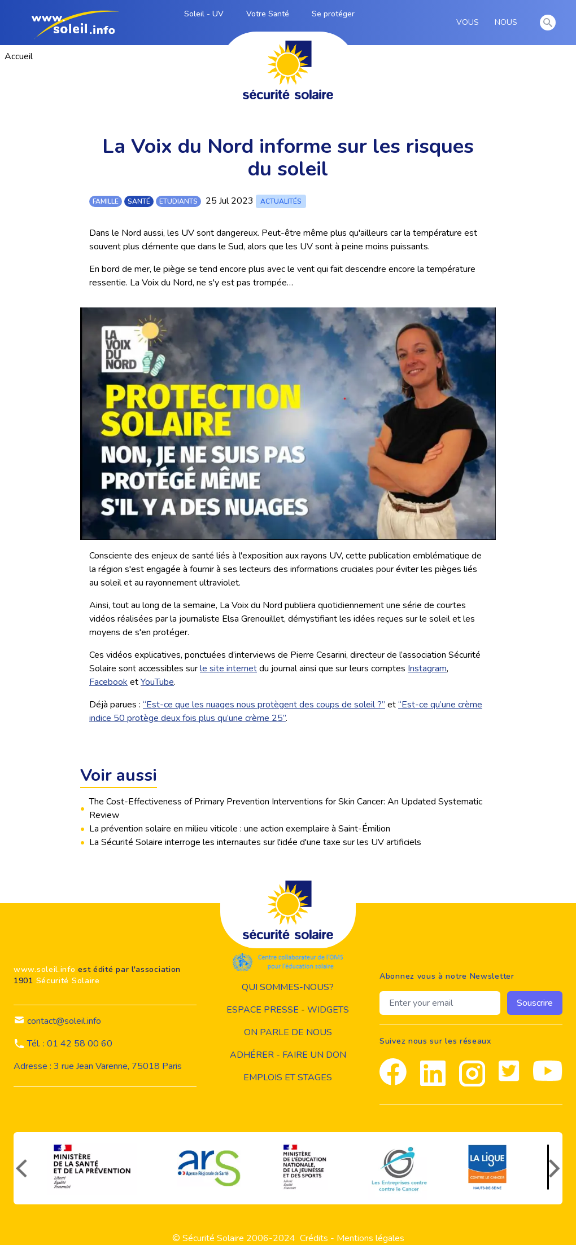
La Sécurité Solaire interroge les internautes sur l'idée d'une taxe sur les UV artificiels (255, 842)
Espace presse (262, 1010)
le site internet (228, 668)
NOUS (508, 22)
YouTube (157, 682)
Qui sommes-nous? (288, 987)
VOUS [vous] (469, 22)
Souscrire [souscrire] (535, 1003)
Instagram (427, 668)
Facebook (108, 682)
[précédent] (20, 1168)
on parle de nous (288, 1032)
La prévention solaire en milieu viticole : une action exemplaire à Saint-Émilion (239, 828)
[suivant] (555, 1168)
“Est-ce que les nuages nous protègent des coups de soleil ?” (264, 704)
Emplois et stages (287, 1077)
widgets (328, 1010)
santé (139, 201)
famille (106, 201)
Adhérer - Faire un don (288, 1055)
